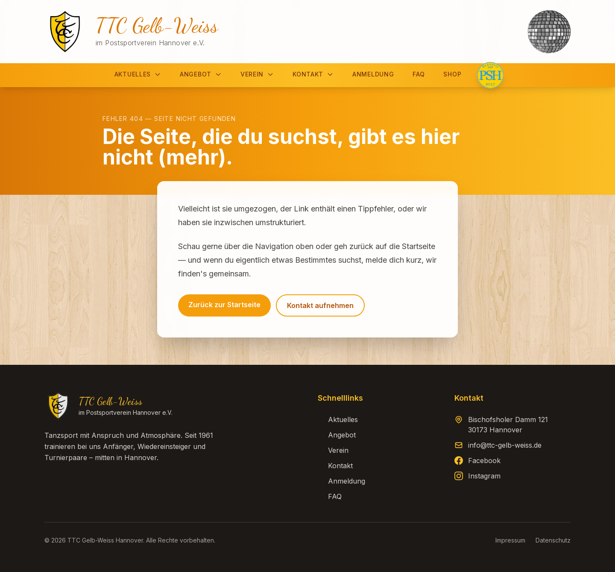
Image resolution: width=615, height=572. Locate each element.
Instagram (484, 476)
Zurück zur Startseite (224, 304)
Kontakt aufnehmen (320, 305)
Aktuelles (137, 74)
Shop (452, 74)
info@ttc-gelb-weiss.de (505, 445)
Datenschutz (553, 540)
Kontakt (313, 74)
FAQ (419, 74)
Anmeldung (373, 74)
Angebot (201, 74)
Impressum (510, 540)
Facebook (484, 460)
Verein (257, 74)
